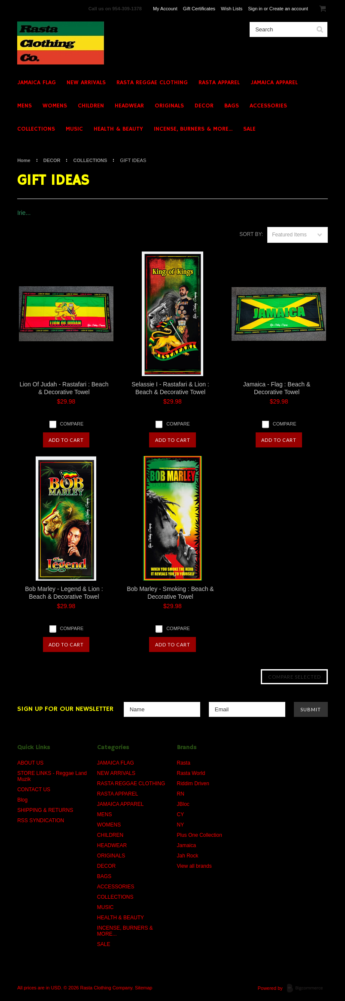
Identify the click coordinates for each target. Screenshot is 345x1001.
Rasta (183, 763)
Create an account (288, 8)
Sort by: (251, 234)
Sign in (255, 8)
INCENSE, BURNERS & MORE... (193, 129)
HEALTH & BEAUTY (118, 129)
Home (24, 160)
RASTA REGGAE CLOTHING (152, 82)
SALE (249, 129)
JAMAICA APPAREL (274, 82)
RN (180, 794)
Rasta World (191, 773)
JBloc (183, 804)
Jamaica (186, 845)
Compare (72, 423)
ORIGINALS (169, 106)
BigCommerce (307, 988)
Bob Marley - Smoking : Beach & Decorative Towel (170, 592)
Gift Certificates (199, 8)
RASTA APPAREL (219, 82)
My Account (165, 8)
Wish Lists (231, 8)
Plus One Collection (199, 835)
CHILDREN (91, 106)
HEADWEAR (129, 106)
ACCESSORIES (268, 106)
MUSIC (74, 129)
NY (180, 825)
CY (180, 814)
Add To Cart (66, 440)
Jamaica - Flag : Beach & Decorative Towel (276, 388)
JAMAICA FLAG (36, 82)
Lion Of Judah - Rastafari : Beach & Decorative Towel (63, 388)
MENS (24, 106)
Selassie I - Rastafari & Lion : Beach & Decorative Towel (170, 388)
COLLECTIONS (36, 129)
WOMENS (55, 106)
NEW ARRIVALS (86, 82)
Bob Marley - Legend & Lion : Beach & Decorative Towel (64, 592)
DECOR (204, 106)
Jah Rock (187, 856)
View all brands (194, 866)
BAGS (231, 106)
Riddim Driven (193, 784)
